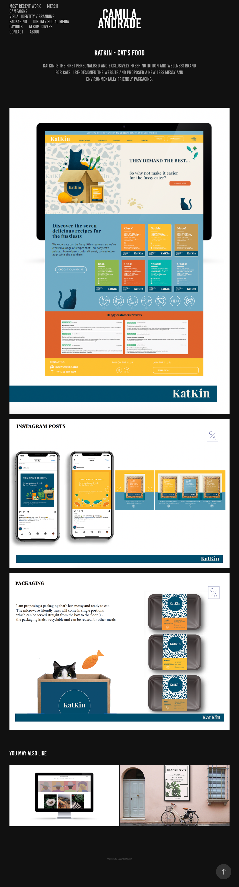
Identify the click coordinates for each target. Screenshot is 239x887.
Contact (16, 31)
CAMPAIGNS (18, 11)
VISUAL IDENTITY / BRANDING (31, 16)
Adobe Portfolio (125, 859)
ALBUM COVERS (40, 26)
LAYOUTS (15, 26)
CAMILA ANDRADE (119, 19)
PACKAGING (18, 21)
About (35, 31)
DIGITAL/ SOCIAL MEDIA (51, 21)
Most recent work (25, 6)
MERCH (52, 6)
